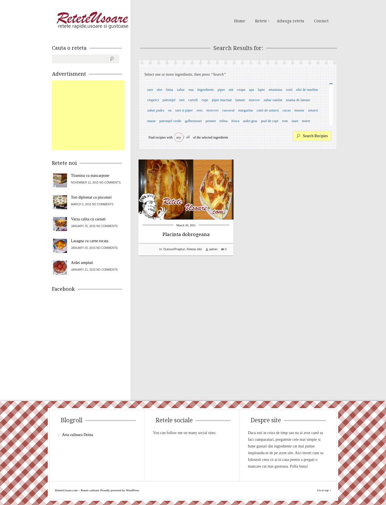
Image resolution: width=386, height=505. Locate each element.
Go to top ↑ (324, 490)
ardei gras (250, 121)
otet (182, 100)
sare (150, 89)
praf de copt (269, 121)
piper (221, 89)
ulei (159, 89)
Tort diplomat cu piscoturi (91, 197)
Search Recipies (315, 136)
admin (213, 249)
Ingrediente (205, 89)
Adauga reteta (290, 21)
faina (169, 89)
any (178, 137)
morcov (254, 100)
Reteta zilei (194, 249)
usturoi (313, 110)
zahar (181, 89)
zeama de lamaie (298, 100)
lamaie (240, 100)
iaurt (295, 121)
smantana (275, 89)
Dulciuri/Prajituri (174, 249)
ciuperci (153, 100)
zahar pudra (155, 110)
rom (285, 121)
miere (306, 121)
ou (169, 110)
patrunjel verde (170, 121)
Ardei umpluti (82, 263)
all (188, 137)
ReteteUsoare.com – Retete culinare (92, 20)
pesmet (211, 121)
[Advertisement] (94, 115)
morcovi (212, 110)
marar (151, 121)
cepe (204, 100)
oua (191, 89)
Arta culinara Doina (77, 435)
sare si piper (184, 110)
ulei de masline (307, 89)
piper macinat (222, 100)
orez (199, 110)
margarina (245, 110)
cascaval (228, 110)
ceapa (241, 89)
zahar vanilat (273, 100)
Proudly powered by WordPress (119, 490)
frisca (235, 121)
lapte (261, 89)
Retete (261, 21)
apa (251, 89)
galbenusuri (193, 121)
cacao (286, 110)
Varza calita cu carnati (88, 219)
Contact (321, 21)
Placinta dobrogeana (186, 234)
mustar (299, 110)
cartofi (193, 100)
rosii (289, 89)
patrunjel (169, 100)
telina (224, 121)
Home (239, 21)
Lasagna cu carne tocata (89, 241)
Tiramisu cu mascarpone (90, 175)
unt (231, 89)
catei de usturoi (268, 110)
